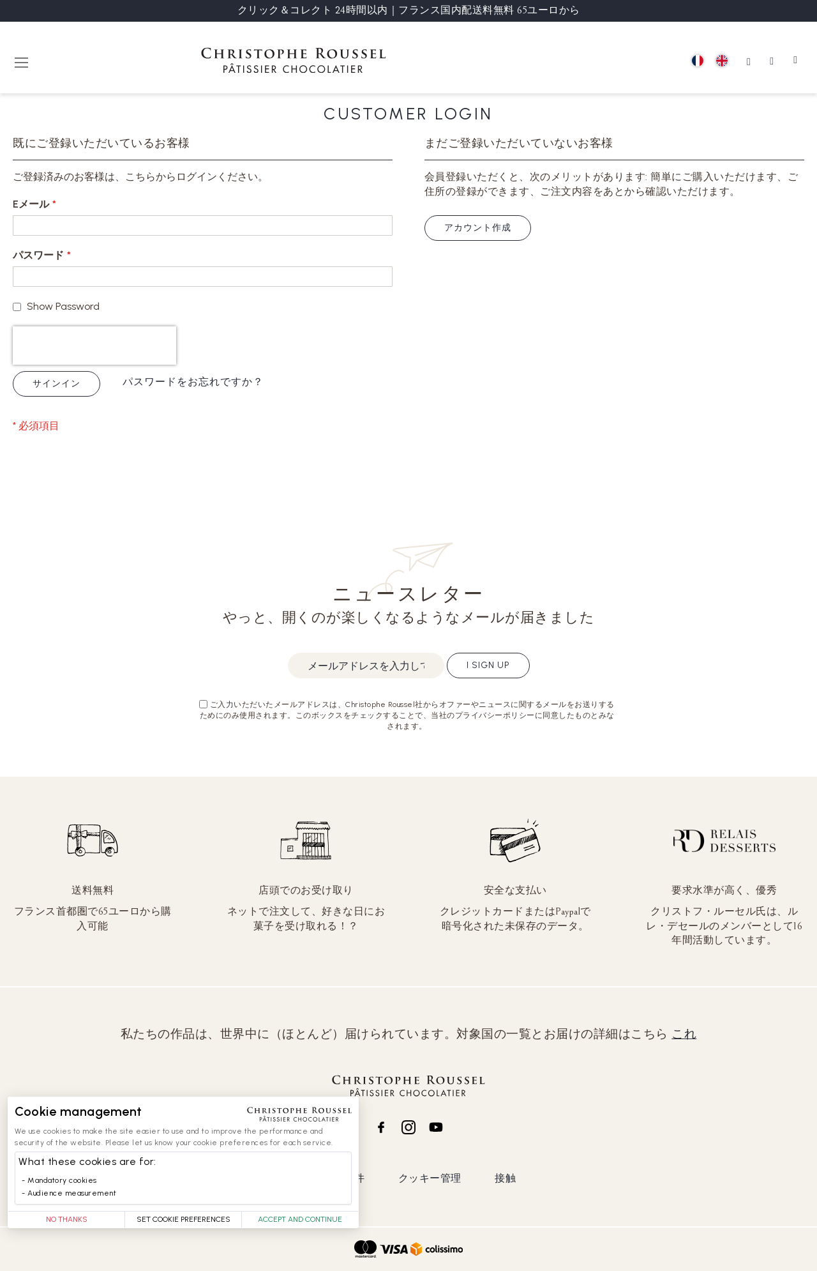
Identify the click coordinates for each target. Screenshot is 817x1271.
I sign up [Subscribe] (488, 665)
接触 (505, 1178)
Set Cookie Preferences (183, 1219)
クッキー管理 (429, 1178)
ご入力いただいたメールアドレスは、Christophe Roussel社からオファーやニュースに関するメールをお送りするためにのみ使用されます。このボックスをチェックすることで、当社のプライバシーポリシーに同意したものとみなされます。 (407, 715)
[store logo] (293, 62)
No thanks (66, 1219)
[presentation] (94, 345)
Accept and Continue (300, 1219)
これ (683, 1034)
